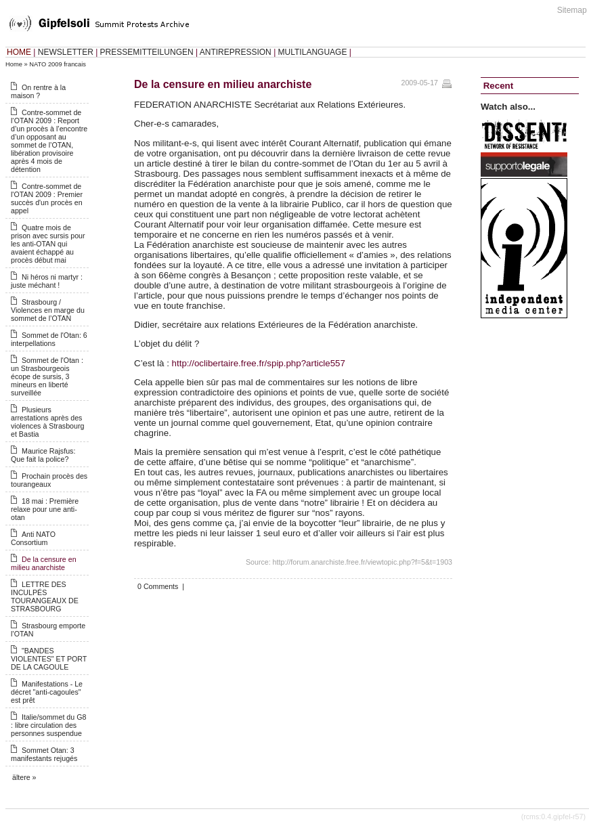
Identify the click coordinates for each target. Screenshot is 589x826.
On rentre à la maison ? (38, 91)
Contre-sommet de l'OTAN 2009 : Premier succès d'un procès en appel (47, 198)
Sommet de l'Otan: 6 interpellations (49, 339)
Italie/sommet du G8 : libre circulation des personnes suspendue (48, 725)
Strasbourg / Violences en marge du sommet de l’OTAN (48, 310)
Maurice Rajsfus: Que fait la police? (43, 455)
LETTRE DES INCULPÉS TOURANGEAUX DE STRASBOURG (45, 596)
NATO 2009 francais (57, 64)
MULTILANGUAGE (312, 52)
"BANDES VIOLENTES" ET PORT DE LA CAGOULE (49, 659)
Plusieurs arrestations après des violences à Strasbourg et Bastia (47, 422)
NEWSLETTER (65, 52)
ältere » (24, 777)
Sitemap (572, 10)
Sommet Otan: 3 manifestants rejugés (44, 754)
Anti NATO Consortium (33, 538)
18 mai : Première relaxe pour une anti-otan (45, 509)
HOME (19, 52)
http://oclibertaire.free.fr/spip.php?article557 (258, 363)
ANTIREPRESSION (235, 52)
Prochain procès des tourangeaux (49, 480)
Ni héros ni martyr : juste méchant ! (47, 281)
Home (13, 64)
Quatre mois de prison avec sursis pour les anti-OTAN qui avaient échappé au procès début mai (48, 243)
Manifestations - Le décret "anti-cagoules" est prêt (47, 692)
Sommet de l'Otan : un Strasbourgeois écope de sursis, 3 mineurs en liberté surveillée (47, 376)
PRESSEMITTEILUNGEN (147, 52)
